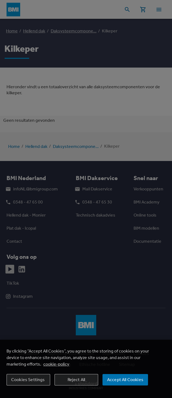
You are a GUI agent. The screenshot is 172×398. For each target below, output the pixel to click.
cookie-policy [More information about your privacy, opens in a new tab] (56, 364)
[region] (86, 369)
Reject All (76, 379)
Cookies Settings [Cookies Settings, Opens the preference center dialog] (28, 379)
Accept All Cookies (125, 379)
